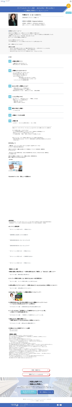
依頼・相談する (36, 370)
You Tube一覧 (49, 399)
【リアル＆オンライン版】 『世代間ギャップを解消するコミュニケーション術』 (27, 314)
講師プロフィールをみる (36, 374)
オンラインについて (30, 399)
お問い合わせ (42, 400)
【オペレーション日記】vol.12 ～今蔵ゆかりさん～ (20, 262)
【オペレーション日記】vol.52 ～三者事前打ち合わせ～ (21, 256)
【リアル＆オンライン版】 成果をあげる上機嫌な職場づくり (22, 323)
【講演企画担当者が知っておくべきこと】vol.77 (19, 245)
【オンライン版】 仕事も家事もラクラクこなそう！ (21, 288)
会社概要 (37, 400)
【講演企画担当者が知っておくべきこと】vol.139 (20, 240)
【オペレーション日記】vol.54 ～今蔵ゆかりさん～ (20, 250)
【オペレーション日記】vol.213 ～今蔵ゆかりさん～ (21, 229)
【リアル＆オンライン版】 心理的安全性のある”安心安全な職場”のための (25, 306)
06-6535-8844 (29, 392)
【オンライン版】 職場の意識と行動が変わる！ (20, 274)
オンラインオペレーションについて (40, 399)
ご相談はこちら (45, 392)
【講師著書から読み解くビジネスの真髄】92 (19, 234)
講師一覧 (24, 399)
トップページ (32, 400)
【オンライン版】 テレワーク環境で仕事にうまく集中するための (23, 281)
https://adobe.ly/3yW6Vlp (13, 330)
